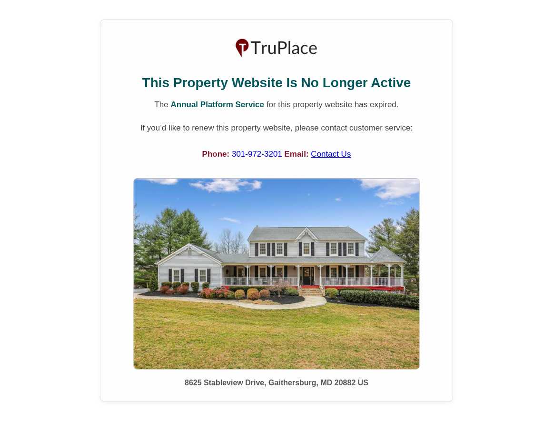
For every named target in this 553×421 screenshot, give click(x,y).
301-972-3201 (258, 154)
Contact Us (331, 154)
